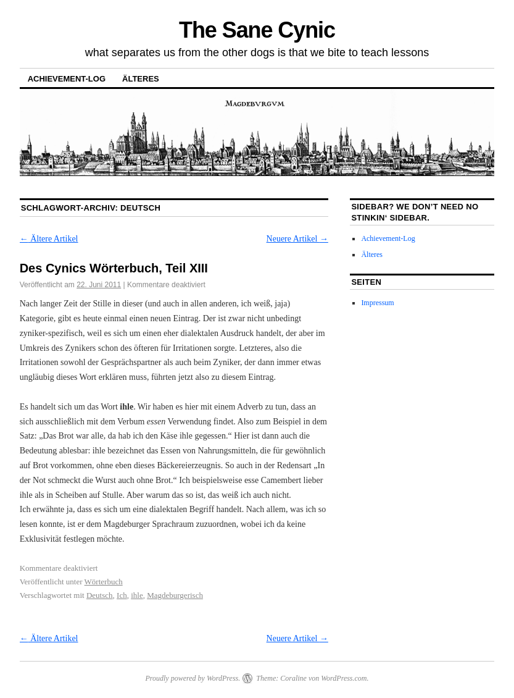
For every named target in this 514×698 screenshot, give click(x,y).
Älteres (140, 78)
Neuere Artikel (297, 238)
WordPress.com (344, 678)
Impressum (377, 302)
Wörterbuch (104, 581)
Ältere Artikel (49, 238)
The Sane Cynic (257, 30)
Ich (122, 595)
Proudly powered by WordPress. (192, 678)
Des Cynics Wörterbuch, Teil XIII (114, 268)
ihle (137, 595)
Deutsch (99, 595)
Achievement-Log (67, 78)
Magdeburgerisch (175, 595)
